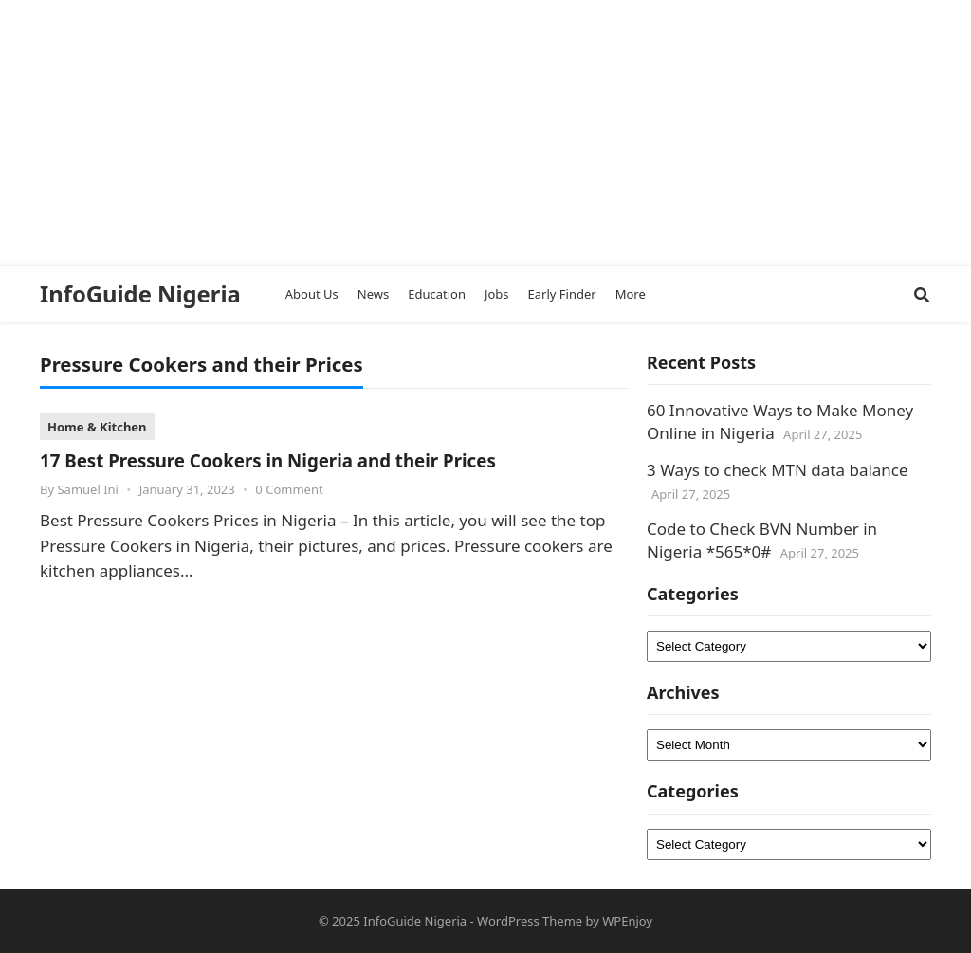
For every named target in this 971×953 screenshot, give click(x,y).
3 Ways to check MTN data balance (777, 470)
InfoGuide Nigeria (140, 294)
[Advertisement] (478, 133)
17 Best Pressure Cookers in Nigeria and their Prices (268, 460)
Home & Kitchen (97, 426)
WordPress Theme (529, 920)
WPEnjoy (627, 920)
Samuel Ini (87, 489)
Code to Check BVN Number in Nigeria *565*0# (762, 540)
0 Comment (288, 489)
